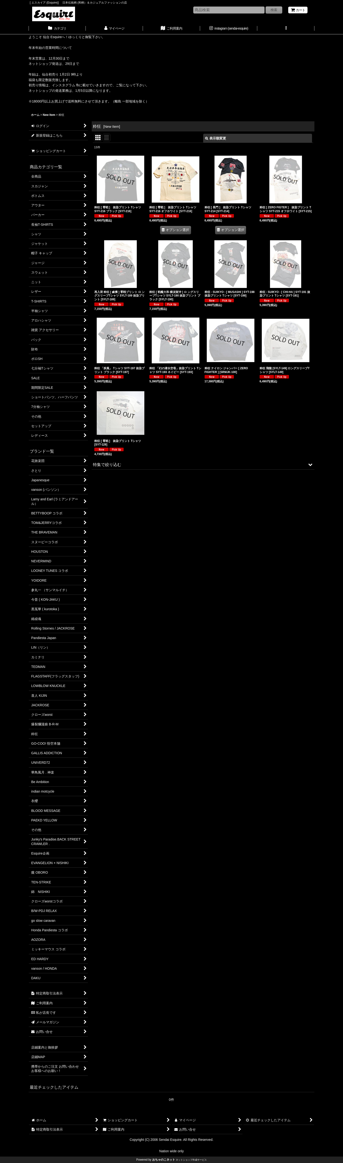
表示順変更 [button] (215, 138)
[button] (285, 29)
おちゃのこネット (163, 1159)
